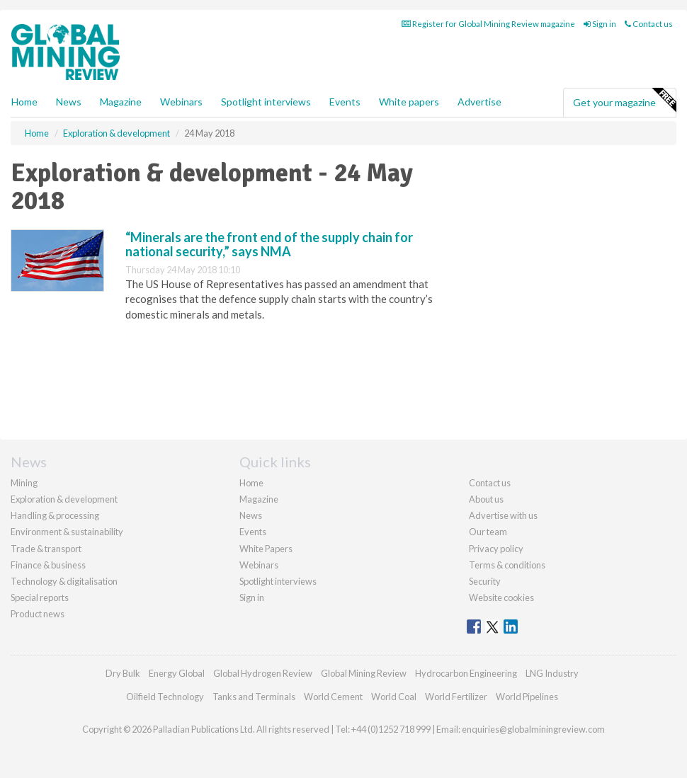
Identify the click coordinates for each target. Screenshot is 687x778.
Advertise (479, 102)
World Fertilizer (456, 696)
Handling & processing (55, 515)
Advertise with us (503, 515)
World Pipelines (527, 696)
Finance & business (48, 565)
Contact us (649, 23)
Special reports (40, 597)
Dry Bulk (123, 673)
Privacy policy (496, 548)
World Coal (393, 696)
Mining (24, 482)
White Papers (266, 548)
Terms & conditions (507, 565)
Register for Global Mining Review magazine (488, 23)
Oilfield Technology (165, 696)
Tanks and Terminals (253, 696)
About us (486, 499)
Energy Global (177, 673)
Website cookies (501, 597)
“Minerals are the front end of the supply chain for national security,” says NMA (269, 244)
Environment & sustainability (67, 531)
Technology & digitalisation (64, 581)
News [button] (68, 102)
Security (485, 581)
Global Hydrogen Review (262, 673)
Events (344, 102)
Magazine (121, 102)
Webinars (181, 102)
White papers (409, 102)
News (250, 515)
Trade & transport (46, 548)
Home (24, 102)
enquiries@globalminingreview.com (533, 729)
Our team (488, 531)
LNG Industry (552, 673)
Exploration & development (64, 499)
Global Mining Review (364, 673)
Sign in (600, 23)
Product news (37, 613)
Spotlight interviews (266, 102)
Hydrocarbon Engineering (466, 673)
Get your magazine (624, 100)
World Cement (333, 696)
